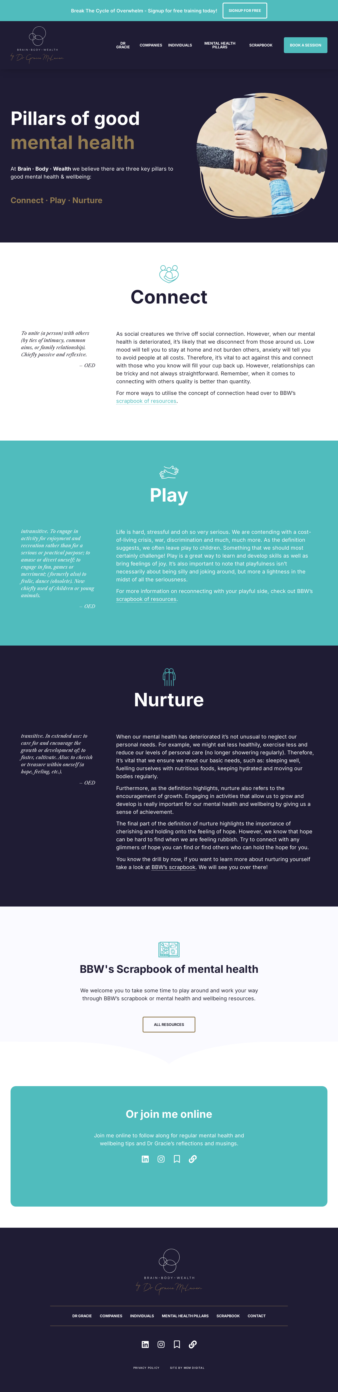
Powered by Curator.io (49, 1181)
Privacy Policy (146, 1367)
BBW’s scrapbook (173, 867)
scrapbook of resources (146, 401)
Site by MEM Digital (187, 1367)
